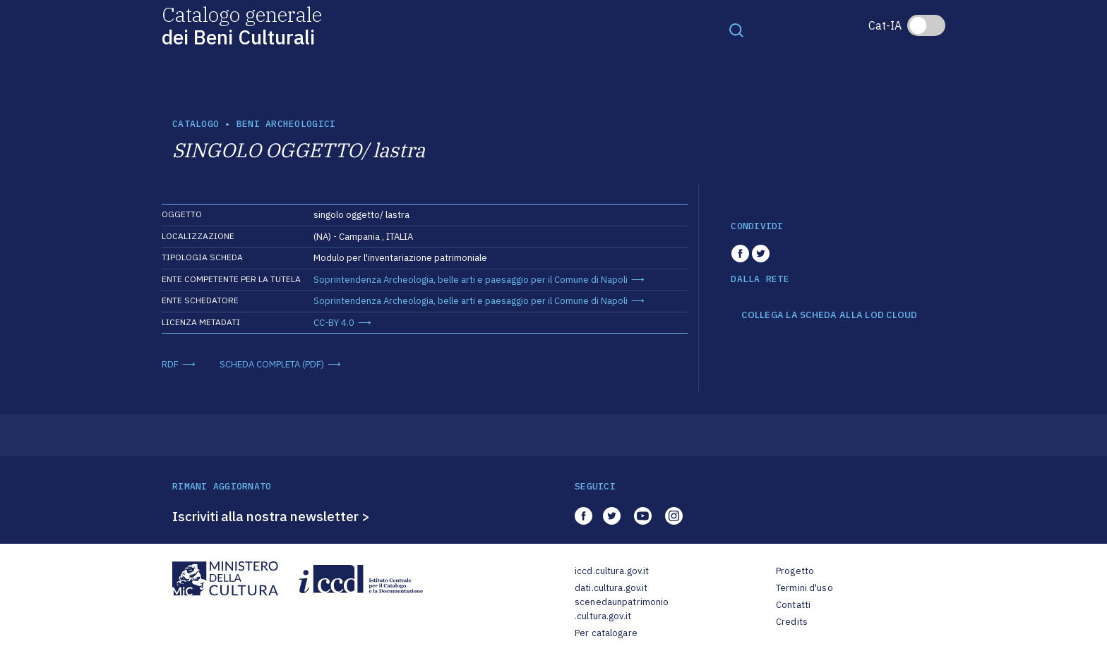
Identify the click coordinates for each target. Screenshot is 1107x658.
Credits (792, 622)
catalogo (195, 124)
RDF (170, 364)
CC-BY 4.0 (333, 323)
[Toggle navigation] (736, 29)
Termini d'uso (804, 588)
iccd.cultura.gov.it (612, 571)
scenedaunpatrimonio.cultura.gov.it (622, 609)
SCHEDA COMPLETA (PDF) (272, 364)
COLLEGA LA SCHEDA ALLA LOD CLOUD (829, 315)
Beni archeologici (286, 124)
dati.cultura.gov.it (611, 588)
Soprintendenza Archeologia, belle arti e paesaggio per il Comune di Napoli (470, 280)
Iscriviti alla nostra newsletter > (271, 516)
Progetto (795, 571)
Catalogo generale (242, 25)
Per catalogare (606, 633)
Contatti (793, 605)
